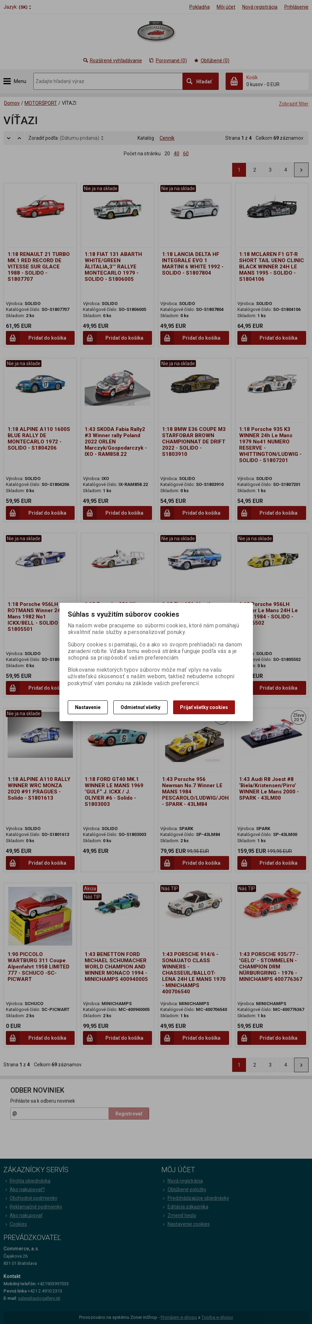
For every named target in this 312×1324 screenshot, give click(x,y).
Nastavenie (88, 707)
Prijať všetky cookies (204, 707)
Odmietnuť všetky (140, 707)
